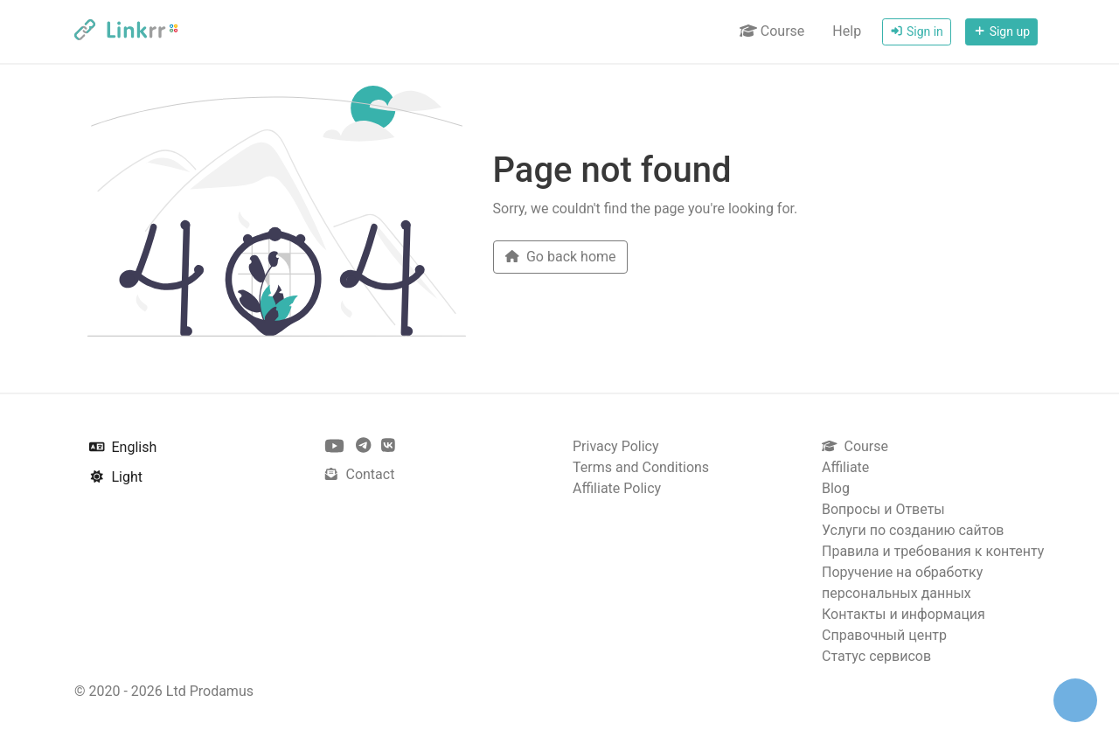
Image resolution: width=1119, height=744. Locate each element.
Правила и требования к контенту (933, 551)
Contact (358, 474)
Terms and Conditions (641, 467)
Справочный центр (884, 635)
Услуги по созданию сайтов (913, 530)
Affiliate (845, 467)
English (122, 447)
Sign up (1001, 31)
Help (846, 31)
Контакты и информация (903, 614)
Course (772, 31)
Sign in (916, 31)
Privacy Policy (616, 446)
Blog (836, 488)
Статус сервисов (876, 656)
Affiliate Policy (617, 488)
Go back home (560, 256)
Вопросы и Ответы (883, 509)
